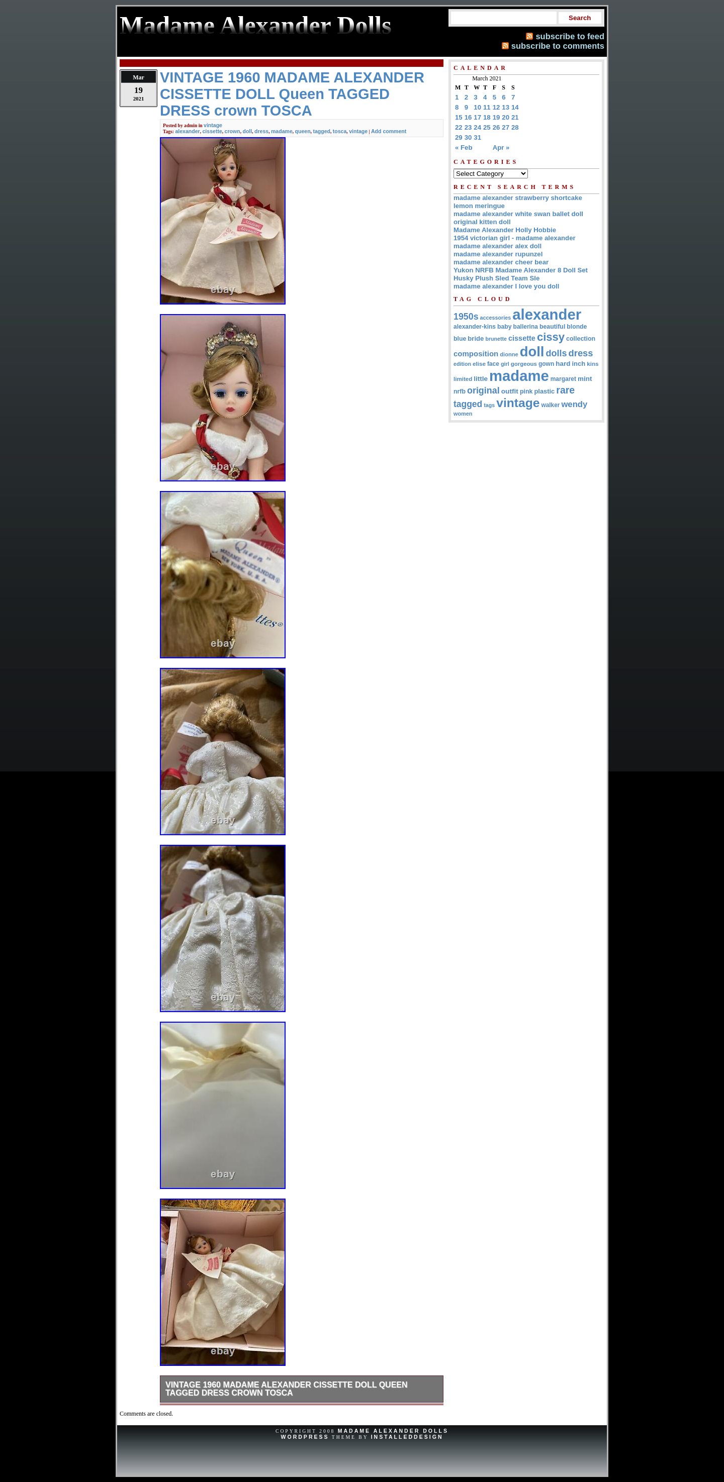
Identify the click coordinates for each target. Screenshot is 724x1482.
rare (565, 390)
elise (479, 363)
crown (232, 131)
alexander (187, 131)
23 (468, 127)
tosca (340, 131)
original (483, 390)
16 (468, 117)
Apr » (501, 147)
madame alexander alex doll (497, 246)
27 (505, 127)
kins (592, 363)
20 (505, 117)
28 (515, 127)
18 (487, 117)
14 (515, 107)
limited (463, 379)
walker (550, 405)
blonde (577, 326)
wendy (574, 404)
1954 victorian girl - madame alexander (515, 238)
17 (477, 117)
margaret (563, 378)
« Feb (463, 147)
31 (477, 137)
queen (303, 131)
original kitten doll (482, 222)
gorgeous (524, 364)
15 (459, 117)
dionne (509, 354)
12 (496, 107)
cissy (551, 337)
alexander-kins (475, 326)
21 (515, 117)
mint (585, 378)
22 (459, 127)
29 (459, 137)
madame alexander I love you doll (506, 286)
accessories (495, 318)
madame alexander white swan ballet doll (518, 214)
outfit (509, 391)
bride (476, 338)
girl (505, 364)
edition (462, 364)
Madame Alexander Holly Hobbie (505, 230)
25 (487, 127)
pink (526, 391)
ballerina (525, 326)
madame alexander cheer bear (501, 262)
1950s (466, 317)
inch (578, 363)
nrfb (460, 391)
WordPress (305, 1437)
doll (247, 131)
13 (505, 107)
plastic (544, 391)
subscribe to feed (569, 36)
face (493, 363)
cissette (212, 131)
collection (580, 338)
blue (460, 338)
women (463, 414)
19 (496, 117)
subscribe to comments (557, 45)
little (481, 378)
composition (476, 353)
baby (504, 326)
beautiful (552, 326)
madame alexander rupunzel (498, 254)
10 (477, 107)
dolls (556, 353)
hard (563, 363)
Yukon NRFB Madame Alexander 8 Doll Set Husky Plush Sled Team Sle (521, 274)
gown (546, 363)
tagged (321, 131)
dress (261, 131)
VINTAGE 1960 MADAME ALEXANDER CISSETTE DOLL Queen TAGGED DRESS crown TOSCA (286, 1388)
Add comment (388, 131)
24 (477, 127)
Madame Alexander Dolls (393, 1431)
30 (468, 137)
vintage (213, 125)
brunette (496, 339)
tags (489, 405)
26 (496, 127)
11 (487, 107)
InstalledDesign (407, 1437)
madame (282, 131)
